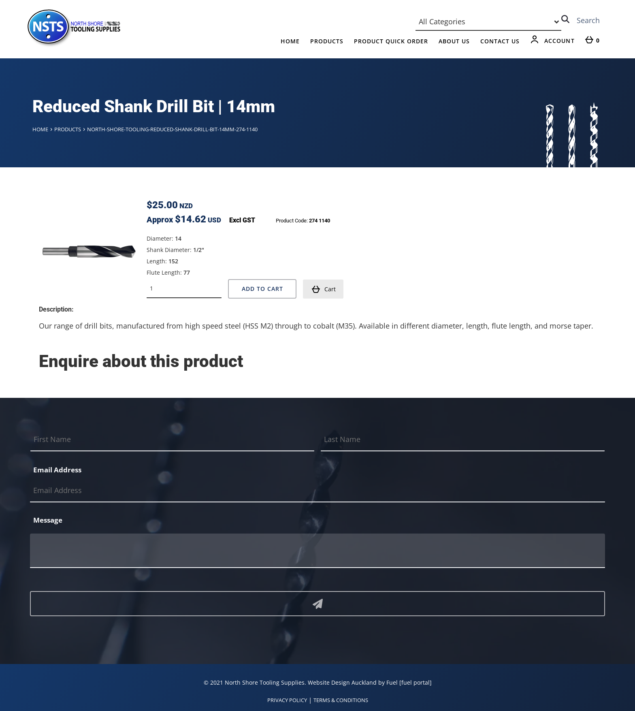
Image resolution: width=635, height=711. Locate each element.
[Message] (317, 551)
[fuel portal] (415, 682)
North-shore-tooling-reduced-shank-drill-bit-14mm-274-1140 (172, 129)
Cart (323, 289)
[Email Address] (317, 490)
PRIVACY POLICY (287, 700)
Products (326, 41)
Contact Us (500, 41)
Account (559, 41)
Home (290, 41)
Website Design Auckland (342, 682)
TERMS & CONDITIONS (340, 700)
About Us (454, 41)
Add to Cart (262, 289)
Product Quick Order (391, 41)
